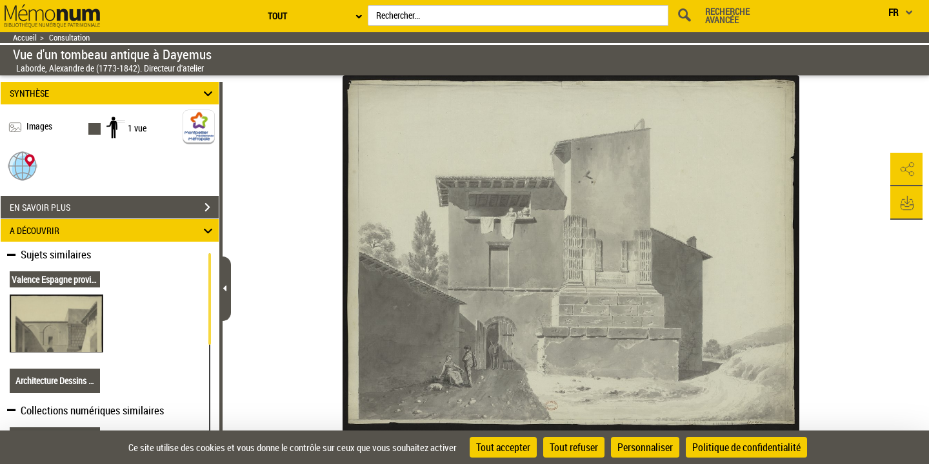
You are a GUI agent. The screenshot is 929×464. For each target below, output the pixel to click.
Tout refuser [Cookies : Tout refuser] (574, 447)
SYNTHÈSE (113, 93)
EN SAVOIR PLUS (114, 207)
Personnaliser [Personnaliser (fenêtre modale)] (645, 447)
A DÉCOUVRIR (113, 230)
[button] (22, 165)
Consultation (69, 37)
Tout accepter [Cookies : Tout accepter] (503, 447)
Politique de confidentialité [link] (746, 447)
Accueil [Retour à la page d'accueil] (25, 37)
